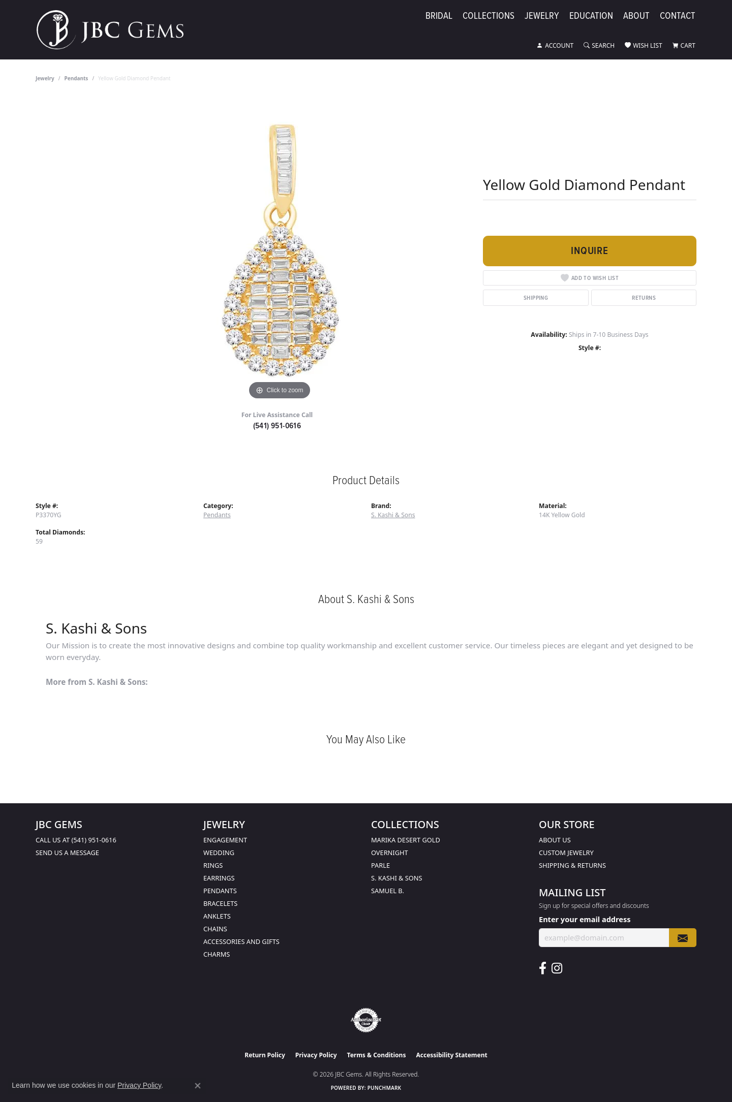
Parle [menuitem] (380, 865)
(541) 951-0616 (277, 425)
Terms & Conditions (376, 1055)
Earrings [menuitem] (219, 878)
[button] (555, 45)
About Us (555, 839)
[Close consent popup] (198, 1086)
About (636, 16)
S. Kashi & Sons (393, 515)
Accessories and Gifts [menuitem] (241, 941)
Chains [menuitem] (215, 928)
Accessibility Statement (451, 1055)
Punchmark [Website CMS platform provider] (385, 1087)
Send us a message (67, 852)
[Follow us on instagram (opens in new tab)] (557, 968)
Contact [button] (677, 16)
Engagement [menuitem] (225, 839)
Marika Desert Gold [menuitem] (405, 839)
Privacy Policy (316, 1055)
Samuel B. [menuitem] (387, 890)
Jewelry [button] (542, 16)
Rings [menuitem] (213, 865)
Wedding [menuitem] (218, 852)
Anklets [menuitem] (217, 916)
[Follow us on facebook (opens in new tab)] (542, 968)
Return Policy (265, 1055)
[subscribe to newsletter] (682, 937)
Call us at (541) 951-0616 (76, 839)
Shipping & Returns (572, 865)
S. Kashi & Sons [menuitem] (396, 878)
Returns (644, 297)
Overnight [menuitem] (389, 852)
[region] (279, 250)
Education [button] (591, 16)
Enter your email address (584, 919)
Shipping (536, 297)
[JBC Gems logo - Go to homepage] (115, 29)
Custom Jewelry (566, 852)
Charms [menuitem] (216, 954)
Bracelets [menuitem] (220, 903)
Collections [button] (488, 16)
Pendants (76, 78)
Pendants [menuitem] (220, 890)
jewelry (45, 78)
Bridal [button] (438, 16)
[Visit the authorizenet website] (366, 1020)
